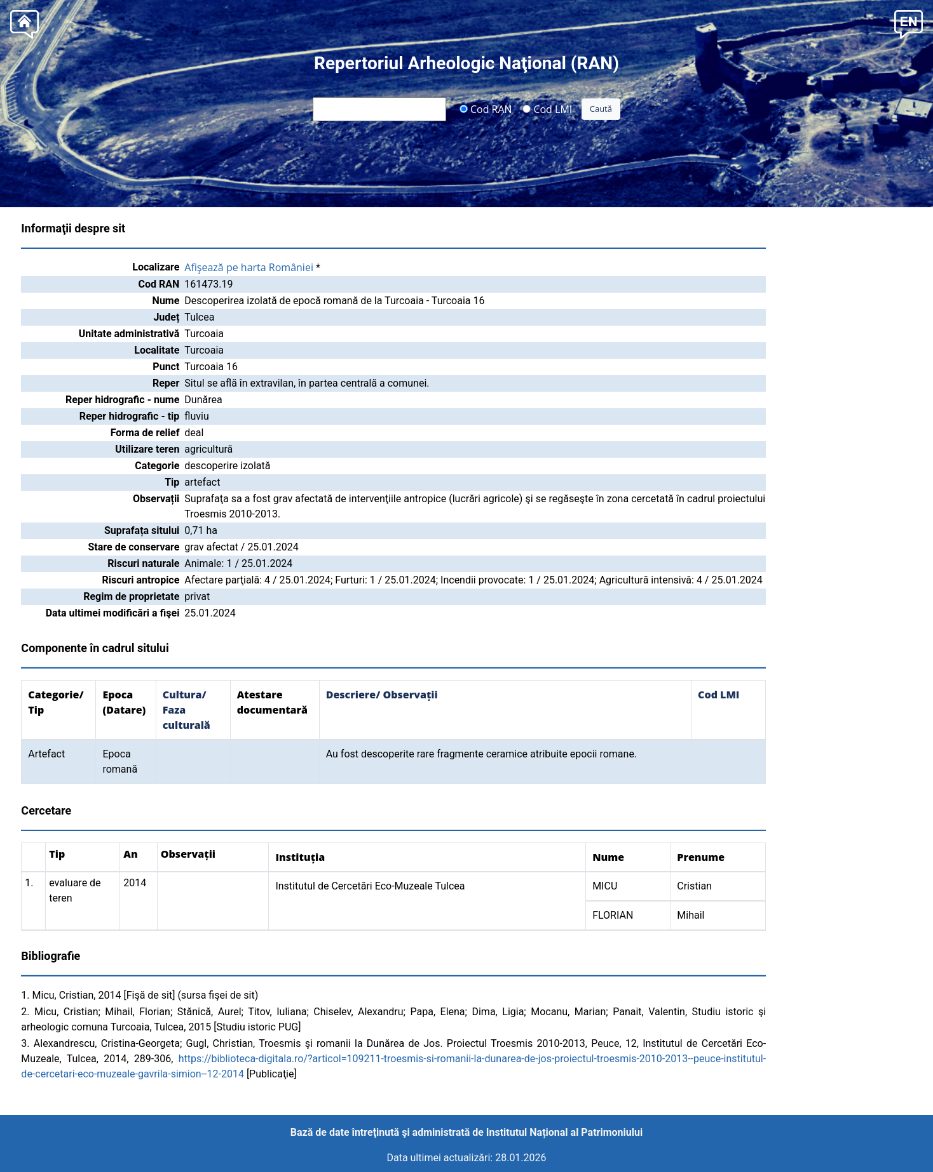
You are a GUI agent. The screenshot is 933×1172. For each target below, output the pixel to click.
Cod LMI (547, 109)
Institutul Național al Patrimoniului (564, 1132)
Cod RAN (486, 109)
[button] (908, 23)
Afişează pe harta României (248, 267)
